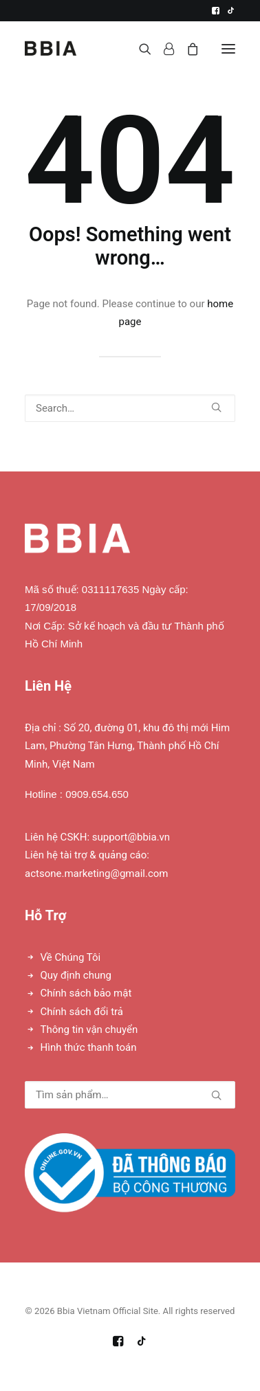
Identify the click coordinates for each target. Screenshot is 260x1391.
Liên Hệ (48, 686)
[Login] (162, 49)
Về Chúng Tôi (71, 957)
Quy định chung (76, 975)
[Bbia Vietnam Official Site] (50, 48)
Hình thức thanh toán (89, 1047)
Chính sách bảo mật (86, 993)
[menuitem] (215, 10)
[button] (215, 10)
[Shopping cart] (186, 49)
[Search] (139, 49)
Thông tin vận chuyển (89, 1029)
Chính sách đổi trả (82, 1011)
